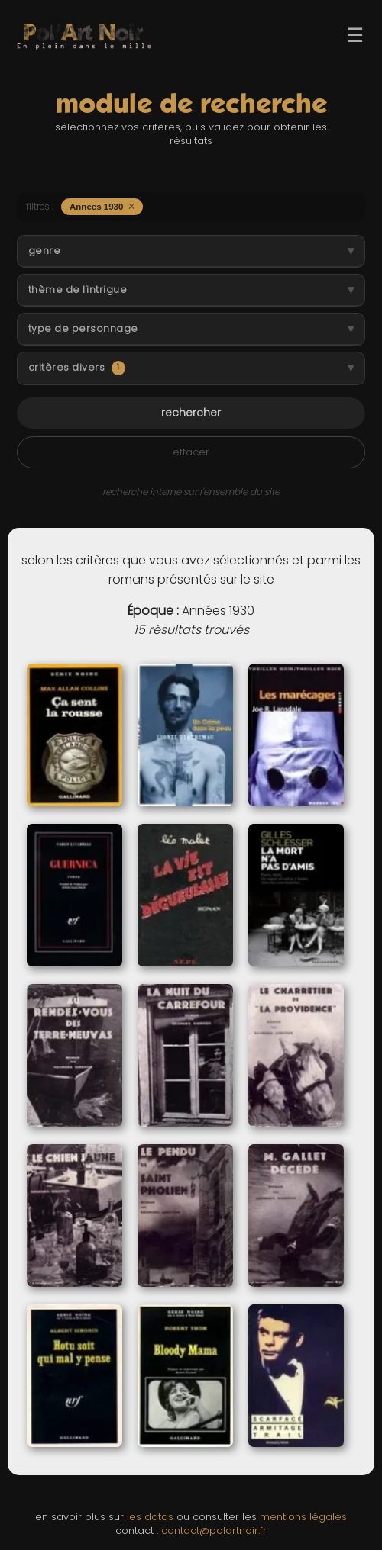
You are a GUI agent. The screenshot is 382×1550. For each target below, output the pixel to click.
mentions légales (303, 1516)
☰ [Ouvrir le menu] (355, 35)
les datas (150, 1516)
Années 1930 (102, 206)
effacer (191, 452)
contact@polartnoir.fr (214, 1530)
